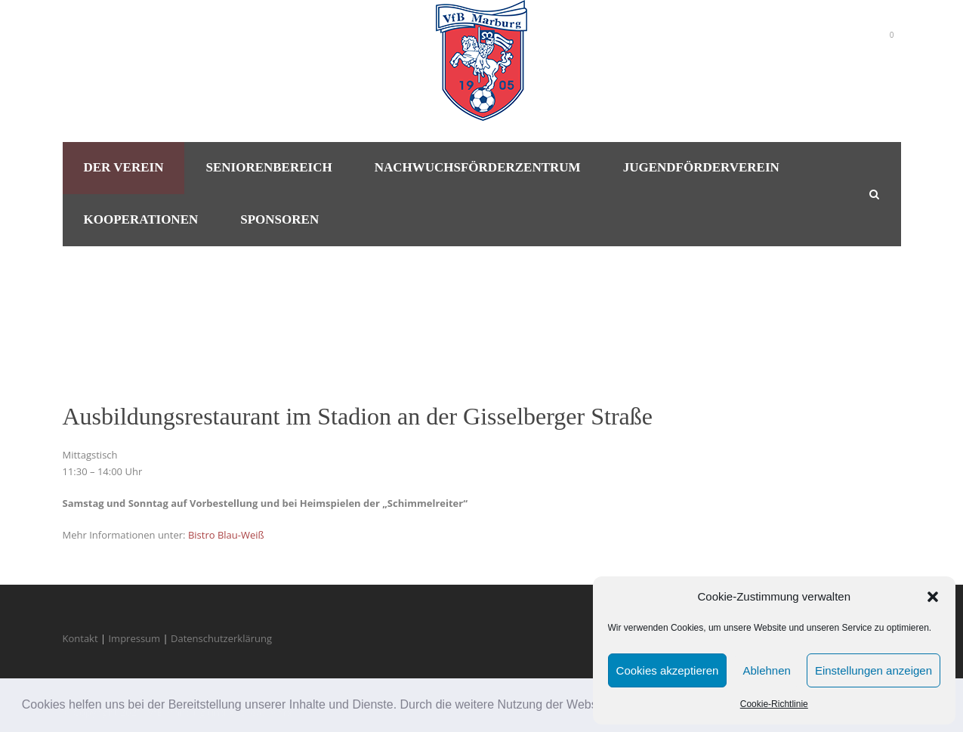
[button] (932, 596)
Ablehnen (766, 670)
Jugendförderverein (701, 167)
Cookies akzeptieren (667, 670)
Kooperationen (141, 219)
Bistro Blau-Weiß (226, 535)
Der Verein (124, 167)
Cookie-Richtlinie (774, 704)
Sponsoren (279, 219)
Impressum (134, 638)
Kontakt (80, 638)
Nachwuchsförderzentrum (478, 167)
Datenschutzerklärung (221, 638)
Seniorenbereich (268, 167)
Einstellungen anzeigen (873, 670)
